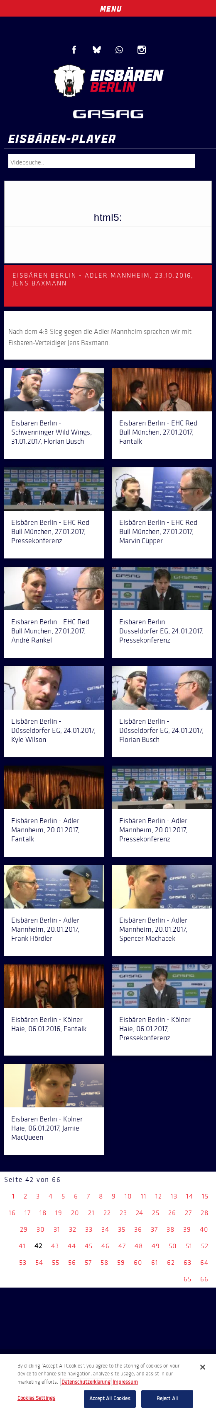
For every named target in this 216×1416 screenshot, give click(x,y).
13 (174, 1196)
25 (156, 1212)
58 (104, 1262)
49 (156, 1246)
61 (154, 1262)
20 (75, 1212)
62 (171, 1262)
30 (41, 1229)
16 (12, 1212)
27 (188, 1212)
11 (144, 1196)
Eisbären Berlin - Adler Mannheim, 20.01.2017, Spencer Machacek (153, 929)
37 (154, 1229)
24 (139, 1212)
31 (57, 1229)
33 (89, 1229)
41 (22, 1246)
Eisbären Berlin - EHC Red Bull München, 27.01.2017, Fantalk (158, 432)
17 (28, 1212)
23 (123, 1212)
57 (88, 1262)
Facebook (74, 50)
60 (138, 1262)
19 (58, 1212)
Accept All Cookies (109, 1398)
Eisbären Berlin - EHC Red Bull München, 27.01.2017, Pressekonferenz (50, 531)
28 (205, 1212)
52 (205, 1246)
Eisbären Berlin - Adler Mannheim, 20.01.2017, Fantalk (45, 829)
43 (55, 1246)
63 (187, 1262)
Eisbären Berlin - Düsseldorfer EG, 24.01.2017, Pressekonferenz (161, 631)
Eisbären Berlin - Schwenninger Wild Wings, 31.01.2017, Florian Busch (51, 432)
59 (121, 1262)
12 (158, 1196)
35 (121, 1229)
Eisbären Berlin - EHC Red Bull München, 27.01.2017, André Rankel (50, 631)
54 (39, 1262)
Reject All (167, 1398)
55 (55, 1262)
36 (138, 1229)
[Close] (203, 1367)
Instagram (141, 50)
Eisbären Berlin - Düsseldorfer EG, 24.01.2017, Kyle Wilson (53, 730)
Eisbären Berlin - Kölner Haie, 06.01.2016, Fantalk (48, 1024)
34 (105, 1229)
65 (187, 1279)
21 (91, 1212)
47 (122, 1246)
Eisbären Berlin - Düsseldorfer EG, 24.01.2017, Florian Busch (161, 730)
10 (128, 1196)
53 (23, 1262)
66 (204, 1279)
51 (189, 1246)
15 (205, 1196)
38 (170, 1229)
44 (72, 1246)
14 (189, 1196)
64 (204, 1262)
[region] (108, 1385)
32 (72, 1229)
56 (72, 1262)
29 (24, 1229)
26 (172, 1212)
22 (107, 1212)
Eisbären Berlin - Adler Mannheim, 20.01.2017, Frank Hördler (45, 929)
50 (173, 1246)
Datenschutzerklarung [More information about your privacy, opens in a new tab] (85, 1382)
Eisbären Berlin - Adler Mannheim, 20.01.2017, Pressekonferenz (153, 829)
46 (105, 1246)
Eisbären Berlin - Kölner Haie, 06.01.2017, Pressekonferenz (155, 1028)
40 (204, 1229)
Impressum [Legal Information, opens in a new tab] (125, 1382)
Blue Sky (97, 50)
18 (43, 1212)
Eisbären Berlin (108, 80)
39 (187, 1229)
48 (139, 1246)
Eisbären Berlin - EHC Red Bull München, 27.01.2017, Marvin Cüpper (158, 531)
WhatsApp (119, 50)
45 (89, 1246)
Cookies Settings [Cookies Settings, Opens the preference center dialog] (36, 1398)
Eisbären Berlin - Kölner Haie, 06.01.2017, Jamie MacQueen (47, 1128)
